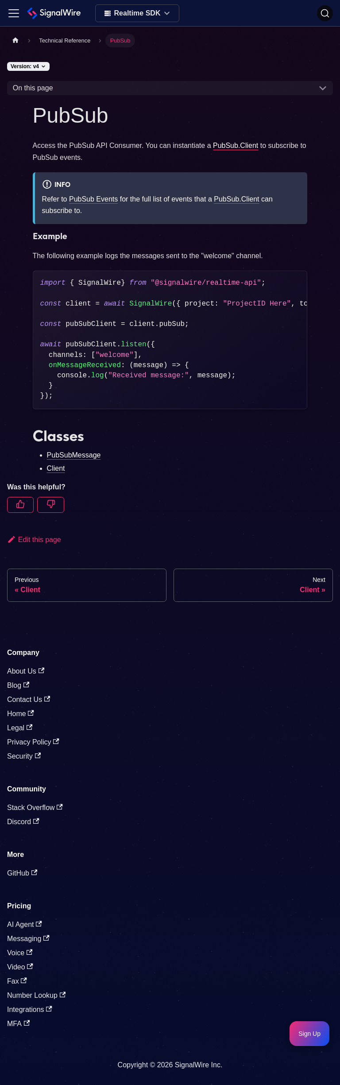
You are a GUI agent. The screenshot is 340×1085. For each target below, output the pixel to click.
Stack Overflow (35, 807)
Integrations (29, 1009)
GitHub (22, 873)
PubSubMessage (74, 455)
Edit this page (34, 539)
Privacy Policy (33, 742)
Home (20, 713)
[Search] (325, 13)
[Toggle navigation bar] (13, 13)
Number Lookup (36, 995)
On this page (33, 88)
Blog (18, 685)
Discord (23, 821)
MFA (18, 1023)
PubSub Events (93, 199)
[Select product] (137, 13)
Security (24, 756)
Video (20, 967)
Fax (17, 981)
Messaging (28, 938)
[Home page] (15, 40)
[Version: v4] (28, 66)
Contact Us (28, 699)
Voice (19, 953)
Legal (19, 728)
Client (56, 468)
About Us (25, 671)
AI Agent (24, 924)
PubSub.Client (235, 145)
